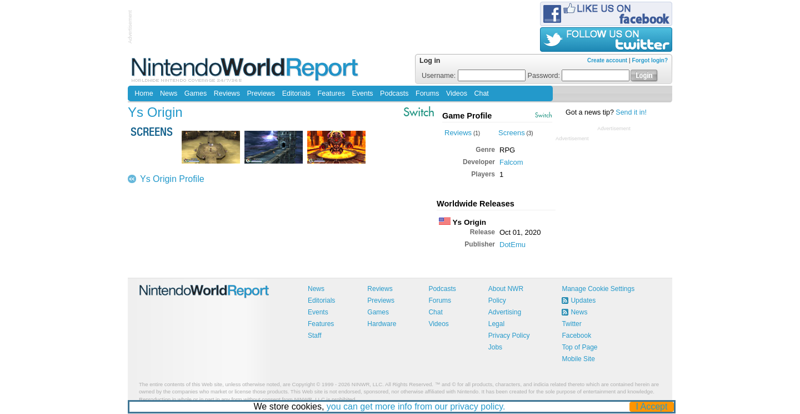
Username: (474, 76)
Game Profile (467, 115)
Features (331, 93)
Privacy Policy (509, 335)
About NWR (505, 289)
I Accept (652, 406)
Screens (511, 133)
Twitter (571, 324)
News (168, 93)
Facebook (576, 335)
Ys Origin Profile (172, 179)
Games (195, 93)
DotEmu (512, 244)
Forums (427, 93)
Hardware (381, 324)
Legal (496, 324)
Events (362, 93)
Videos (456, 93)
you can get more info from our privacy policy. (416, 406)
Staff (314, 335)
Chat (481, 93)
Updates (583, 300)
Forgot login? (650, 60)
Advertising (504, 312)
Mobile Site (578, 359)
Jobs (495, 347)
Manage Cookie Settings (598, 289)
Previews (261, 93)
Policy (497, 300)
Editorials (296, 93)
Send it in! (631, 112)
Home (143, 93)
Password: (579, 76)
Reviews (227, 93)
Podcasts (394, 93)
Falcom (511, 162)
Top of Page (579, 347)
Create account (607, 60)
